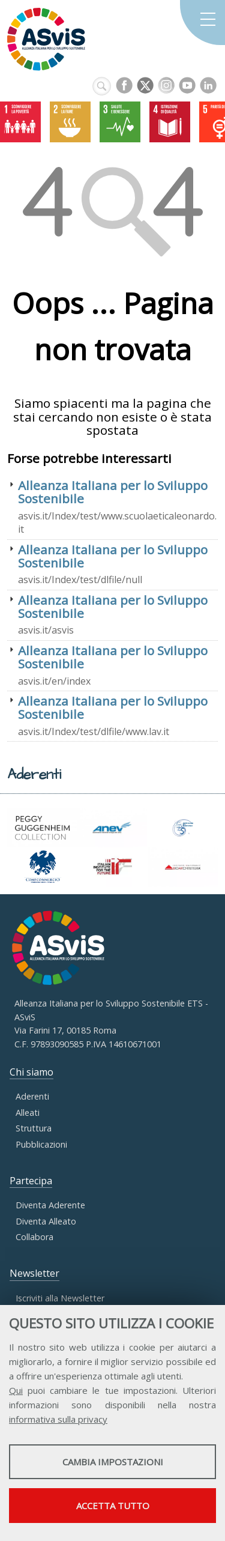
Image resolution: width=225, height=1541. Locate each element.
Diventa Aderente (50, 1205)
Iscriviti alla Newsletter (60, 1298)
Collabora (34, 1237)
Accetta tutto (112, 1506)
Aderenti (32, 1096)
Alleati (28, 1112)
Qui (16, 1390)
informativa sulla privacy (58, 1419)
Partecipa (31, 1180)
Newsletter (34, 1273)
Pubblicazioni (41, 1144)
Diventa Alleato (46, 1221)
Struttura (34, 1128)
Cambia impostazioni (112, 1462)
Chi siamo (31, 1072)
